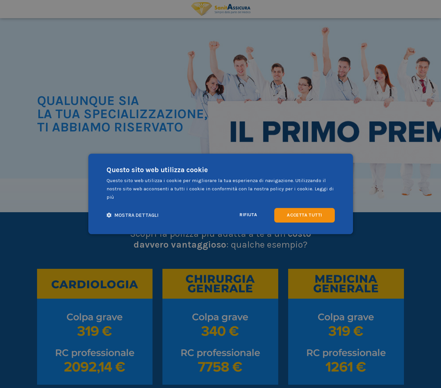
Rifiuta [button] (248, 215)
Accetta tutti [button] (304, 215)
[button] (132, 215)
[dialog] (220, 194)
